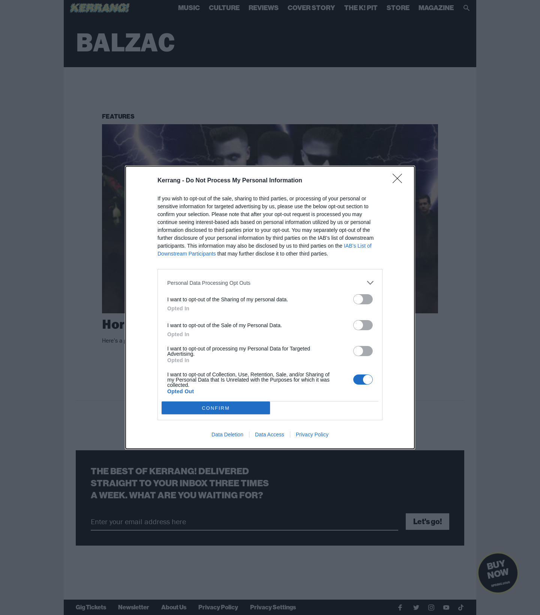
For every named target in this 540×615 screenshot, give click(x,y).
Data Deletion (227, 435)
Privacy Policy (312, 435)
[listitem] (270, 283)
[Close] (400, 181)
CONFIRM (216, 408)
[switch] (363, 299)
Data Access (269, 435)
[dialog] (270, 307)
